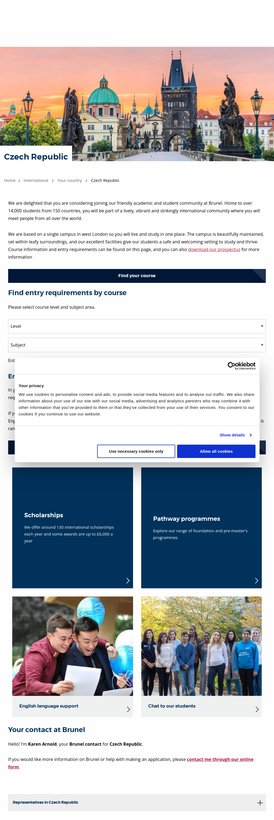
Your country (69, 180)
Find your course (137, 276)
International (36, 180)
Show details (232, 435)
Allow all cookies (216, 451)
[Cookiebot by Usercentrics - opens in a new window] (231, 366)
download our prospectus (214, 249)
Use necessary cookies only (136, 451)
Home (10, 180)
